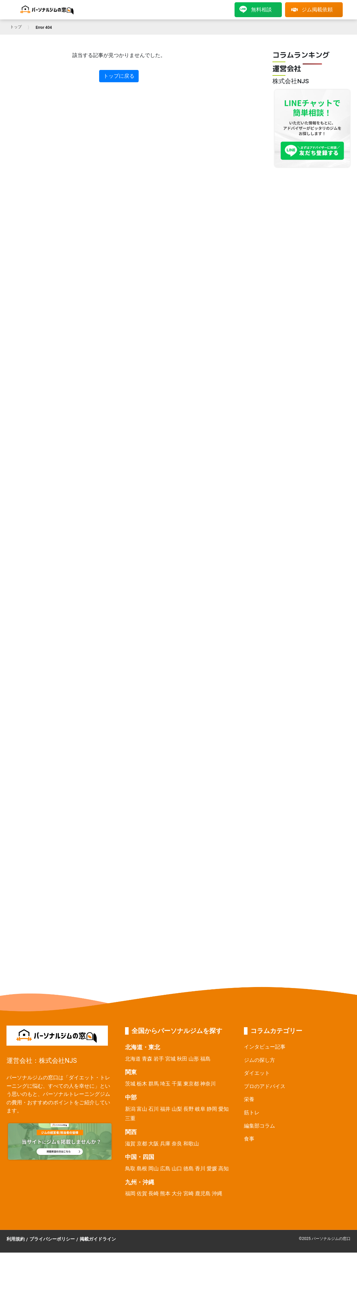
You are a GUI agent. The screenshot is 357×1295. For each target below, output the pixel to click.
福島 (205, 1059)
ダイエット (257, 1073)
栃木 (142, 1084)
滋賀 (130, 1144)
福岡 (130, 1193)
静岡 (212, 1109)
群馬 (153, 1084)
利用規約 (15, 1239)
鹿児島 (203, 1193)
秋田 (182, 1059)
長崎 (153, 1193)
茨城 (130, 1084)
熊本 (165, 1193)
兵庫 (165, 1144)
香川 (200, 1168)
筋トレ (251, 1112)
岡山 (153, 1168)
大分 (177, 1193)
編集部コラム (259, 1126)
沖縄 (217, 1193)
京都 (142, 1144)
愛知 (223, 1109)
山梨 (177, 1109)
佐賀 (142, 1193)
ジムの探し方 (259, 1060)
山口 (177, 1168)
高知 (223, 1168)
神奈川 (208, 1084)
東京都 (191, 1084)
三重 (130, 1118)
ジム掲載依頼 (312, 9)
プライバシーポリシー (52, 1239)
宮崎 (188, 1193)
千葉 (177, 1084)
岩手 (159, 1059)
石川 (153, 1109)
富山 (142, 1109)
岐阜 (200, 1109)
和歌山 (191, 1144)
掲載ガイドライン (98, 1239)
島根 (142, 1168)
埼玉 (165, 1084)
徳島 (188, 1168)
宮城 (170, 1059)
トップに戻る (118, 76)
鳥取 (130, 1168)
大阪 (153, 1144)
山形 (194, 1059)
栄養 (249, 1099)
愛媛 (212, 1168)
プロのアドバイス (264, 1086)
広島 (165, 1168)
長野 (188, 1109)
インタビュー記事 (264, 1047)
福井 (165, 1109)
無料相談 (255, 9)
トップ (16, 27)
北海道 (133, 1059)
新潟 (130, 1109)
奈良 (177, 1144)
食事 (249, 1139)
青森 (147, 1059)
